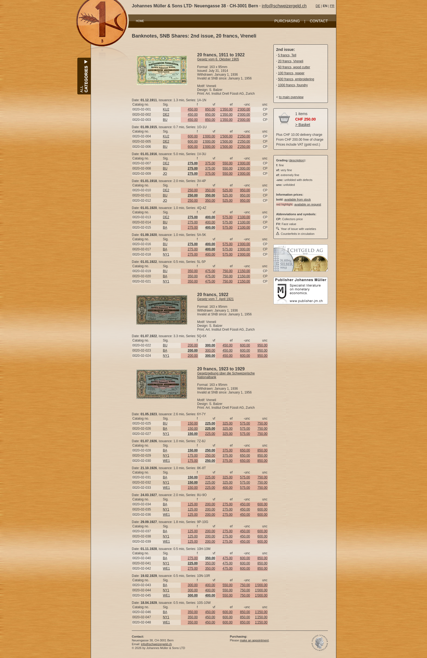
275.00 (193, 222)
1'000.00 (209, 136)
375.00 (210, 163)
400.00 (210, 222)
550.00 (227, 163)
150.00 (193, 423)
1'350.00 (226, 109)
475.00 (210, 271)
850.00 (210, 109)
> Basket (302, 124)
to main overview (291, 97)
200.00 (193, 345)
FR (332, 6)
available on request (307, 204)
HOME (140, 21)
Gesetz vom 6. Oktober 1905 (218, 59)
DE (318, 6)
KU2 (166, 109)
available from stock (297, 199)
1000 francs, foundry (293, 85)
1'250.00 (261, 612)
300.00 (210, 350)
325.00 (227, 423)
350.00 (210, 190)
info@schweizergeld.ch (284, 6)
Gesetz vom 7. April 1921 (215, 299)
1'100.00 (243, 217)
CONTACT (319, 21)
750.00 (227, 271)
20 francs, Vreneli (290, 61)
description (296, 160)
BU (165, 120)
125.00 (193, 504)
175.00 (193, 455)
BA (165, 227)
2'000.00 (243, 109)
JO (165, 174)
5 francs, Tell (287, 55)
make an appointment (254, 640)
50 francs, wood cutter (294, 67)
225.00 (210, 434)
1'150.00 (243, 271)
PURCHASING (287, 21)
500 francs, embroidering (296, 79)
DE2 (166, 114)
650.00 (245, 450)
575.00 (227, 217)
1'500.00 (226, 136)
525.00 (227, 190)
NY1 (166, 254)
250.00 (193, 190)
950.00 (245, 190)
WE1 (166, 461)
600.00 (193, 136)
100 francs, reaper (291, 73)
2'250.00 (243, 136)
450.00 (193, 109)
